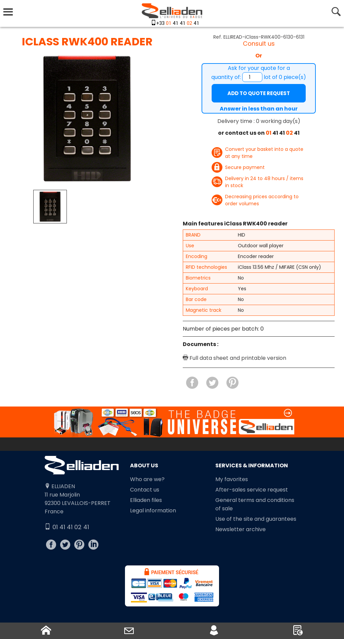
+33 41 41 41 (177, 23)
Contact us (144, 490)
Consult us (259, 43)
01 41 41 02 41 (67, 527)
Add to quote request (258, 93)
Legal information (153, 510)
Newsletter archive (240, 529)
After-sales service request (251, 490)
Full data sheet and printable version (234, 358)
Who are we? (147, 479)
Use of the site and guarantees (255, 519)
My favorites (231, 479)
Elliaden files (146, 500)
